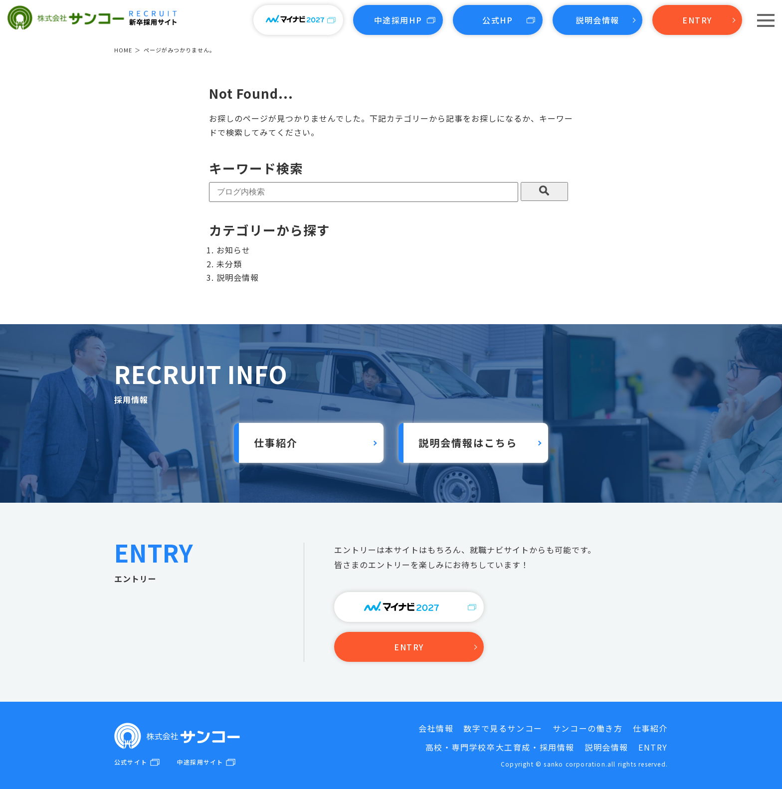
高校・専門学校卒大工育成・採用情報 (500, 747)
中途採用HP (398, 20)
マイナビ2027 (298, 20)
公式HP (497, 20)
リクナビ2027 (409, 607)
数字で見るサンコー (502, 728)
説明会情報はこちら (467, 442)
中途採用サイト (200, 762)
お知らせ (233, 250)
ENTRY (697, 20)
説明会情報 (597, 20)
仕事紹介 (276, 442)
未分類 (229, 264)
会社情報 (435, 728)
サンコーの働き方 (588, 728)
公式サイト (130, 762)
